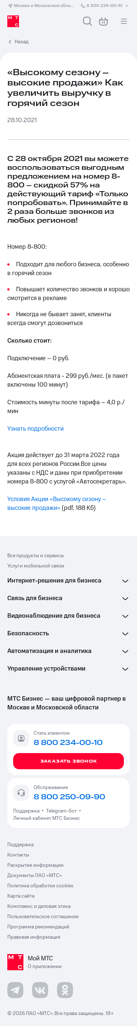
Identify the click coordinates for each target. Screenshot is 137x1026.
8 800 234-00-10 (105, 6)
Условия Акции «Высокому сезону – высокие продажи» (57, 503)
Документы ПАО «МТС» (34, 875)
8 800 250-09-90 (69, 797)
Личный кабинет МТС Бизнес (46, 818)
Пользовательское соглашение (43, 916)
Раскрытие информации (35, 865)
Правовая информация (33, 937)
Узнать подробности (35, 428)
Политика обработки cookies (40, 886)
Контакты (18, 855)
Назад (21, 41)
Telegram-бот (61, 811)
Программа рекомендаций (38, 927)
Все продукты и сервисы (35, 555)
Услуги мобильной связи (35, 566)
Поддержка (27, 811)
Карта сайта (20, 896)
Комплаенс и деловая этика (39, 906)
